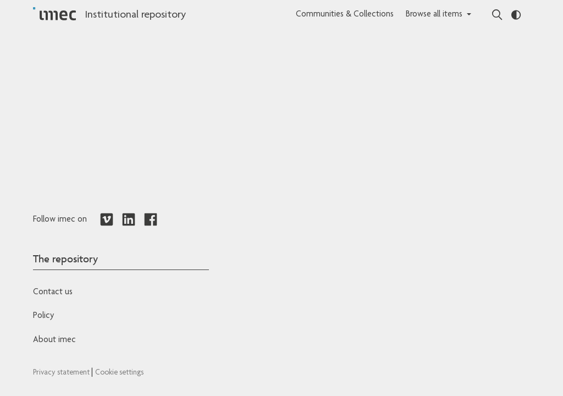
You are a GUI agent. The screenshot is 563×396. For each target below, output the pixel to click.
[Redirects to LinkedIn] (128, 220)
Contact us (53, 292)
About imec (54, 340)
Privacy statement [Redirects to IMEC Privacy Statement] (62, 373)
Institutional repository (135, 15)
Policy (43, 316)
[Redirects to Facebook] (150, 220)
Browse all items (434, 14)
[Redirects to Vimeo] (106, 220)
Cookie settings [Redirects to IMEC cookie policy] (119, 373)
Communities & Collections (345, 14)
